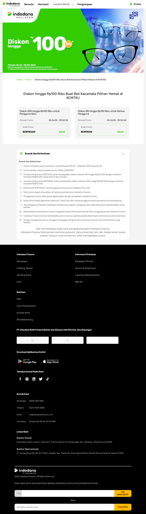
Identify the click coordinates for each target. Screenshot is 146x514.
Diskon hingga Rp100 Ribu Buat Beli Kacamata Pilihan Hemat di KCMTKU (70, 80)
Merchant (43, 4)
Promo (29, 80)
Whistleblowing (25, 319)
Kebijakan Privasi (84, 261)
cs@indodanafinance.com (41, 414)
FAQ (19, 299)
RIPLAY (79, 282)
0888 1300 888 (36, 401)
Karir (19, 282)
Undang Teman (25, 268)
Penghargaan (84, 4)
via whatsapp (122, 493)
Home (19, 80)
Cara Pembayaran (26, 306)
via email (123, 507)
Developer (22, 261)
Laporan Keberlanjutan (87, 275)
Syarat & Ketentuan (85, 268)
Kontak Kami (23, 312)
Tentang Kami (24, 275)
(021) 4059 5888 (36, 408)
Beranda (29, 4)
